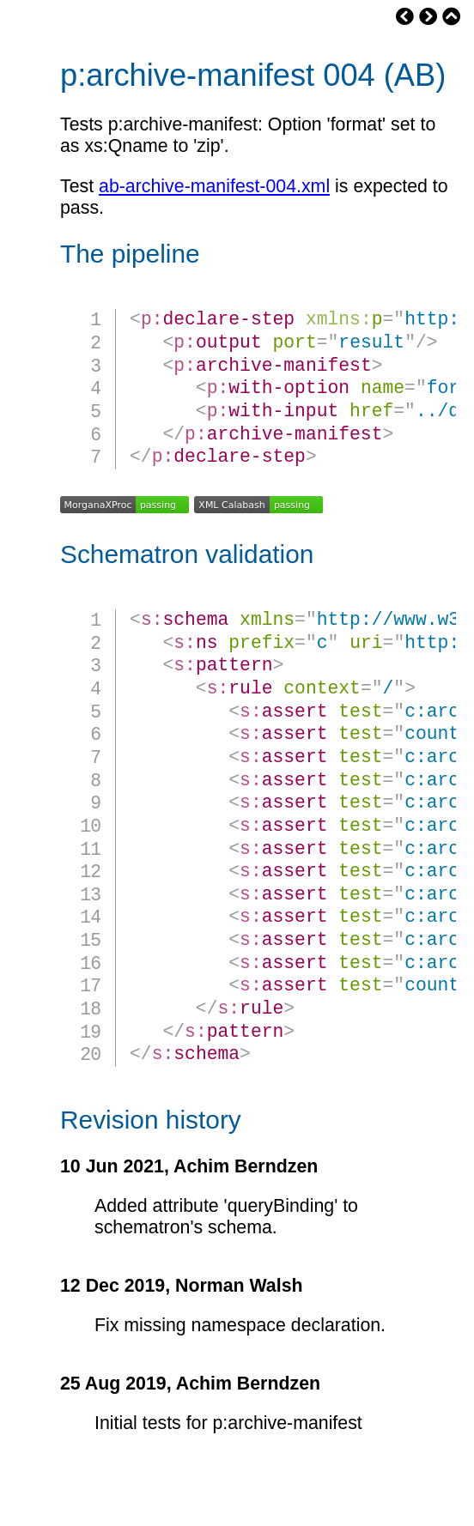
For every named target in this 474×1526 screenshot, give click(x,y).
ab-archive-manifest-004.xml (214, 186)
